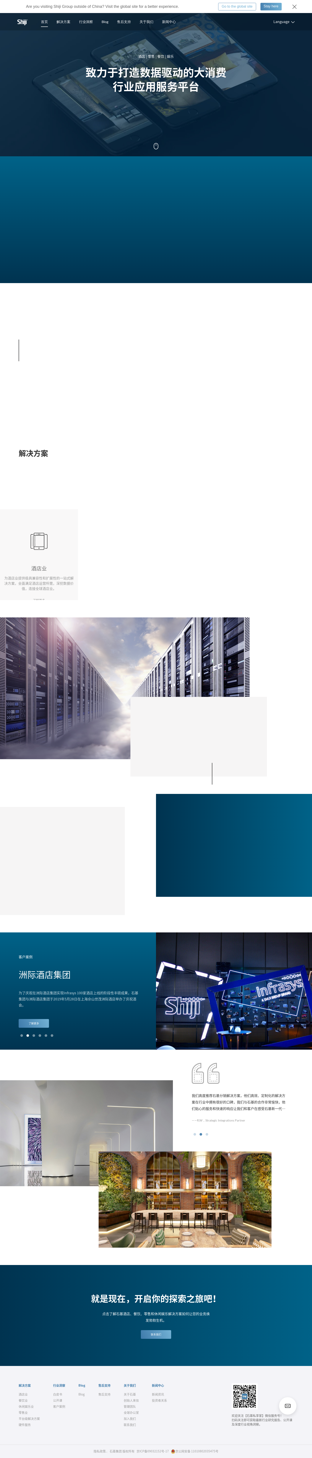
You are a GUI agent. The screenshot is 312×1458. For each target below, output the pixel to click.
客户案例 (59, 1406)
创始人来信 (131, 1400)
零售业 (23, 1412)
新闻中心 (169, 22)
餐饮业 (23, 1400)
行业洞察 (86, 22)
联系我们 (156, 1334)
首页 (44, 22)
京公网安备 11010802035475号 (194, 1451)
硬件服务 (25, 1424)
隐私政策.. (100, 1451)
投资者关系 (159, 1400)
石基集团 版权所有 (122, 1451)
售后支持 (124, 22)
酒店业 (23, 1394)
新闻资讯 (158, 1394)
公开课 (57, 1400)
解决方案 (63, 22)
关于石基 (130, 1394)
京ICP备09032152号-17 (152, 1451)
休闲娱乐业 (26, 1406)
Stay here (271, 6)
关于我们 (146, 22)
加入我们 (130, 1418)
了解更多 (34, 1023)
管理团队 (130, 1406)
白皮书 (57, 1394)
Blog (105, 22)
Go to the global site (237, 6)
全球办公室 (131, 1412)
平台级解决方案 (29, 1418)
